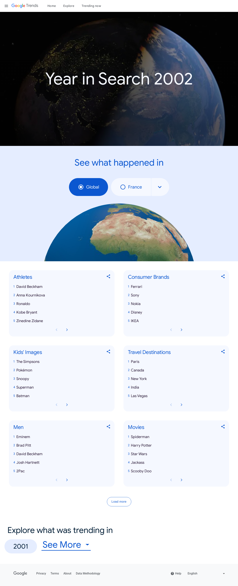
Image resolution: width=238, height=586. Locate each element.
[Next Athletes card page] (66, 329)
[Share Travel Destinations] (223, 352)
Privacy (41, 573)
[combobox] (160, 187)
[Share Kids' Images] (108, 352)
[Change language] (206, 573)
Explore (68, 6)
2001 (20, 546)
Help (176, 573)
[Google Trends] (25, 5)
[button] (61, 286)
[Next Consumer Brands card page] (181, 329)
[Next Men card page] (66, 479)
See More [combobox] (62, 544)
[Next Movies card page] (181, 479)
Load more (119, 501)
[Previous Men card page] (56, 479)
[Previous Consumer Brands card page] (171, 329)
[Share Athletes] (108, 277)
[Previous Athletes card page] (56, 329)
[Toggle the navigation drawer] (6, 5)
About (67, 573)
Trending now (91, 6)
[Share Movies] (223, 427)
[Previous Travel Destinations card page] (171, 404)
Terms (55, 573)
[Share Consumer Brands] (223, 277)
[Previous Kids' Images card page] (56, 404)
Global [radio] (88, 187)
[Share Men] (108, 427)
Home (51, 6)
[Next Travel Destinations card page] (181, 404)
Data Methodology (88, 573)
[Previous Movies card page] (171, 479)
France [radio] (131, 187)
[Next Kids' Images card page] (66, 404)
